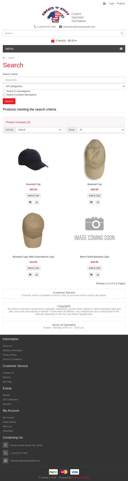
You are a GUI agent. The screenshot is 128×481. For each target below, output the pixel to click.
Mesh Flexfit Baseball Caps (94, 256)
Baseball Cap (33, 184)
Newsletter (8, 431)
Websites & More (80, 477)
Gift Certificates (10, 399)
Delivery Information (13, 350)
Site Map (7, 381)
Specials (7, 404)
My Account (8, 417)
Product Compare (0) (18, 122)
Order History (9, 422)
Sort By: (10, 130)
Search (11, 58)
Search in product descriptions (19, 94)
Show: (72, 130)
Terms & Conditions (12, 359)
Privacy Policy (10, 355)
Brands (6, 395)
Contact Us (8, 373)
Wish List (7, 426)
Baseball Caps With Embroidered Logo (33, 256)
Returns (7, 377)
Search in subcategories (16, 91)
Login (111, 3)
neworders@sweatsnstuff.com (77, 26)
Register (121, 3)
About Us (7, 346)
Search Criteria (10, 74)
